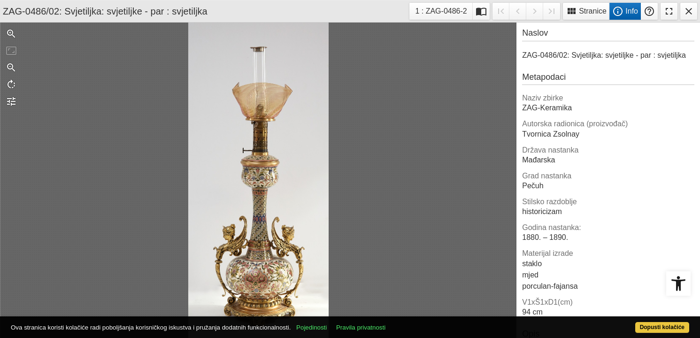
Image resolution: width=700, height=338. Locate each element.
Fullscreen (669, 11)
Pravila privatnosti (396, 322)
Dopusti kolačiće (625, 322)
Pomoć (649, 11)
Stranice (586, 11)
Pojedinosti (346, 322)
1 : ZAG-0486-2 (443, 10)
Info (625, 11)
